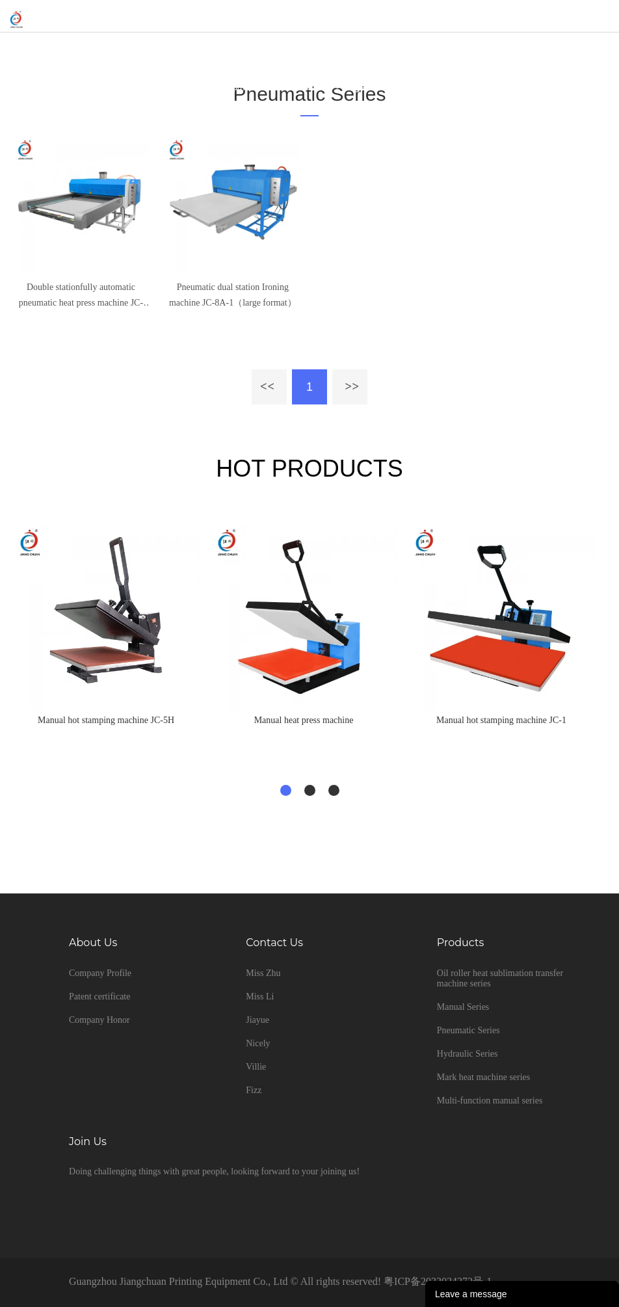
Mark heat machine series (483, 1077)
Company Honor (99, 1020)
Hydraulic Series (467, 1054)
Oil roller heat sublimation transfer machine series (500, 978)
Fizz (253, 1090)
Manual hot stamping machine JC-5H (106, 720)
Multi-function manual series (490, 1100)
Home (238, 87)
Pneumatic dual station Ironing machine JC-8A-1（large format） (232, 295)
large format (369, 87)
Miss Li (260, 996)
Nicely (258, 1043)
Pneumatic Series (297, 87)
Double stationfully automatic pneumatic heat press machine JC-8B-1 (81, 296)
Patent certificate (99, 996)
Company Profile (100, 973)
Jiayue (257, 1020)
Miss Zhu (263, 973)
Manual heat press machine (304, 720)
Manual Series (463, 1007)
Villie (256, 1067)
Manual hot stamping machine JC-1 (501, 720)
